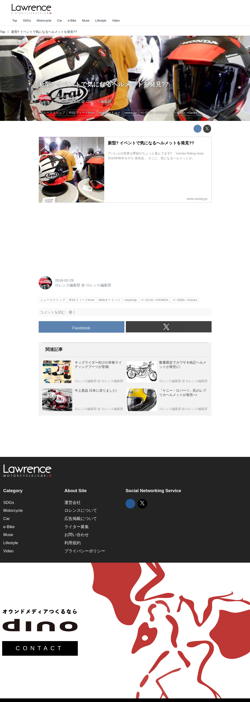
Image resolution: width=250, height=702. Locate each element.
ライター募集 (76, 527)
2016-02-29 (64, 96)
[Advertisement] (75, 237)
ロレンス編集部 (67, 101)
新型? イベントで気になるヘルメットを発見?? (104, 84)
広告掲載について (80, 518)
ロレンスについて (80, 510)
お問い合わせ (76, 534)
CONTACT (40, 648)
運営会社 (72, 502)
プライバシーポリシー (84, 551)
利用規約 (72, 543)
